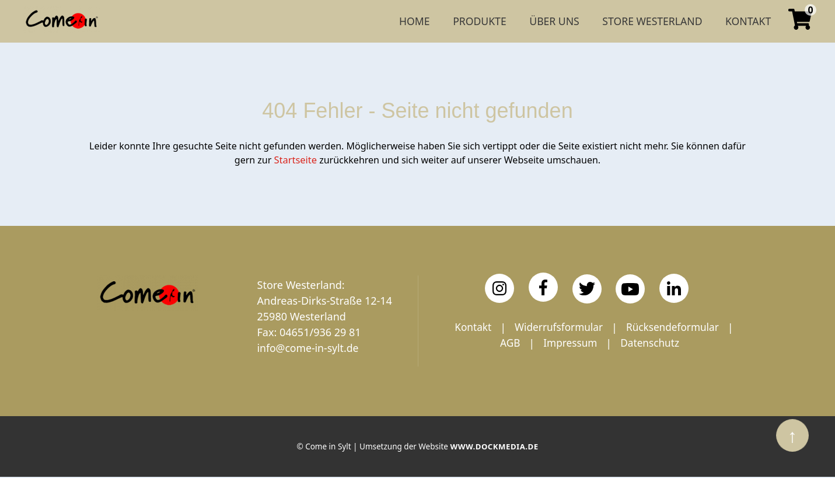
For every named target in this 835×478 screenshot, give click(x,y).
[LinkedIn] (674, 287)
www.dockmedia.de (494, 448)
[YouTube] (630, 288)
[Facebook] (543, 286)
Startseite (296, 159)
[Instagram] (499, 287)
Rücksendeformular (524, 343)
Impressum (669, 343)
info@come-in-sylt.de (309, 347)
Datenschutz (589, 358)
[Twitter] (587, 287)
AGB (607, 343)
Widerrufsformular (617, 327)
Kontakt (529, 327)
